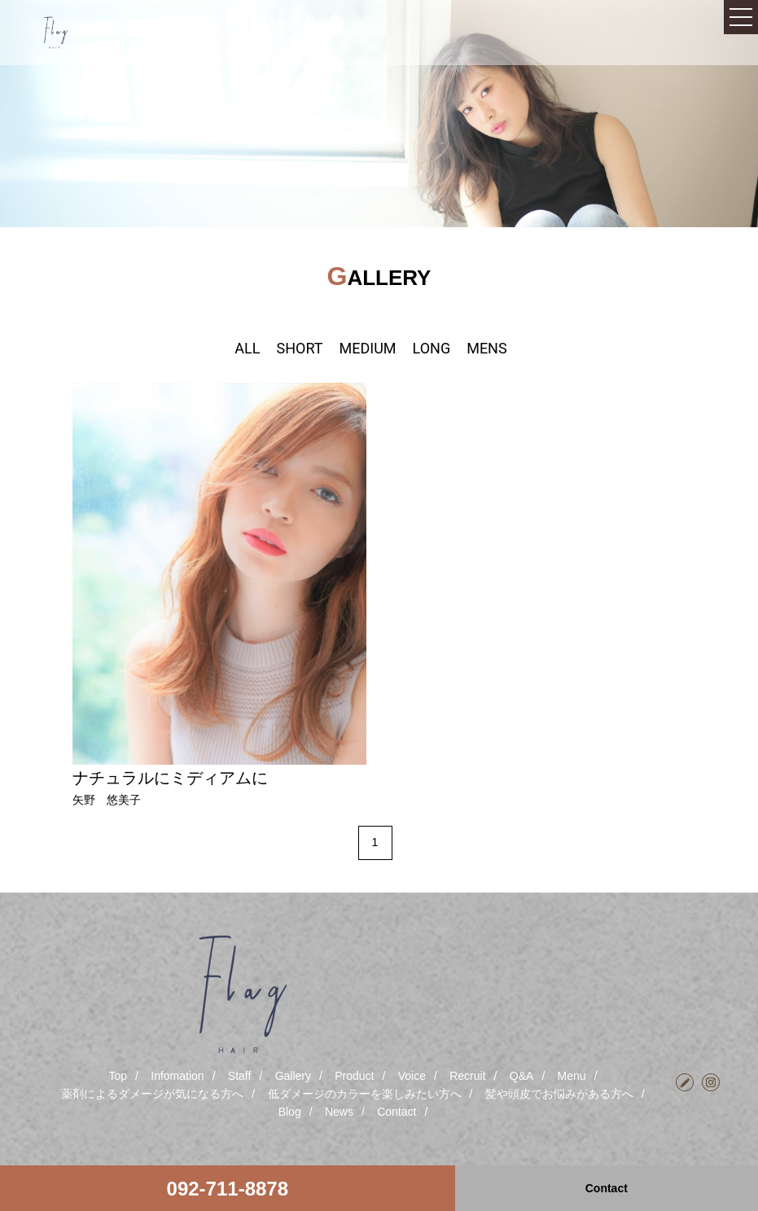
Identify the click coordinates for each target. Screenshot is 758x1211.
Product (354, 1075)
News (339, 1111)
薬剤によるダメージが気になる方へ (152, 1093)
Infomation (177, 1075)
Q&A (522, 1075)
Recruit (467, 1075)
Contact (396, 1111)
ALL (247, 348)
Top (117, 1075)
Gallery (293, 1075)
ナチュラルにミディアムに (170, 778)
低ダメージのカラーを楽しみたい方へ (365, 1093)
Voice (412, 1075)
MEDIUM (368, 348)
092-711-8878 (227, 1189)
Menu (572, 1075)
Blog (289, 1111)
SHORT (299, 348)
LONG (432, 348)
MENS (486, 348)
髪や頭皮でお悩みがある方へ (559, 1093)
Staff (240, 1075)
